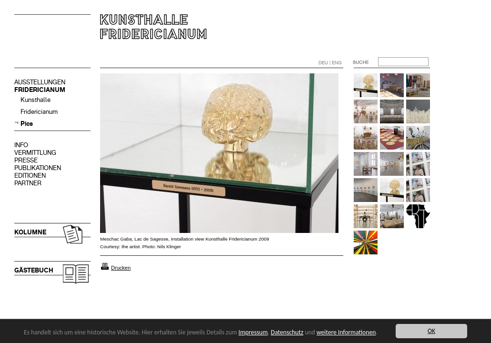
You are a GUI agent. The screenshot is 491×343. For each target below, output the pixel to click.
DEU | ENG (330, 62)
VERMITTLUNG (35, 152)
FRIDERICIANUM (39, 89)
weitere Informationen (346, 332)
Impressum (252, 332)
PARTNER (27, 183)
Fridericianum (39, 111)
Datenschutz (287, 332)
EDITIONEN (30, 175)
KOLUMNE (30, 232)
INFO (21, 145)
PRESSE (26, 160)
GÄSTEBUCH (33, 270)
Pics (26, 123)
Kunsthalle (35, 99)
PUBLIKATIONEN (37, 168)
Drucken (121, 268)
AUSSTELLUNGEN (39, 82)
